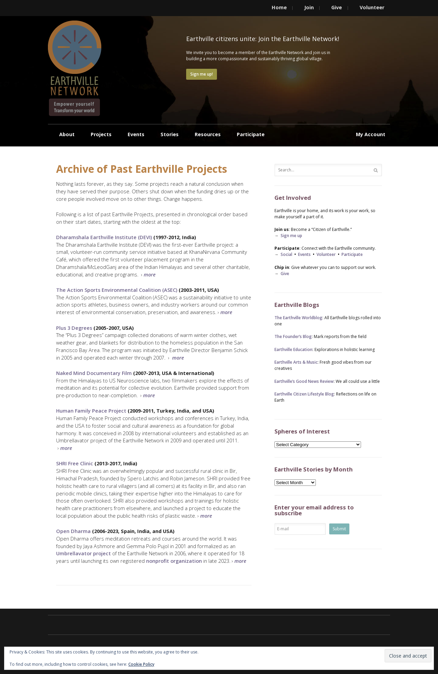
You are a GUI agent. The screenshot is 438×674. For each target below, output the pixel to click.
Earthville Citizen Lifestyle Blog (304, 394)
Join (309, 7)
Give (336, 7)
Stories (169, 134)
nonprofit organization (174, 560)
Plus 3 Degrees (74, 327)
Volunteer (372, 7)
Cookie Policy (141, 664)
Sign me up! (201, 74)
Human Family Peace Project (91, 410)
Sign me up (291, 235)
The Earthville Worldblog (298, 318)
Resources (208, 134)
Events (136, 134)
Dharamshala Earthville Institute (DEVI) (104, 237)
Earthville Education (293, 349)
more (178, 357)
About (67, 134)
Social (286, 254)
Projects (101, 134)
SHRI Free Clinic (74, 463)
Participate (251, 134)
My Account (370, 134)
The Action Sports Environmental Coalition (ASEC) (116, 289)
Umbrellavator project (83, 553)
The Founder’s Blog (293, 336)
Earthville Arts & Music (296, 362)
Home (279, 7)
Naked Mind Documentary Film (94, 373)
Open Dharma (73, 531)
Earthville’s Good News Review (304, 381)
